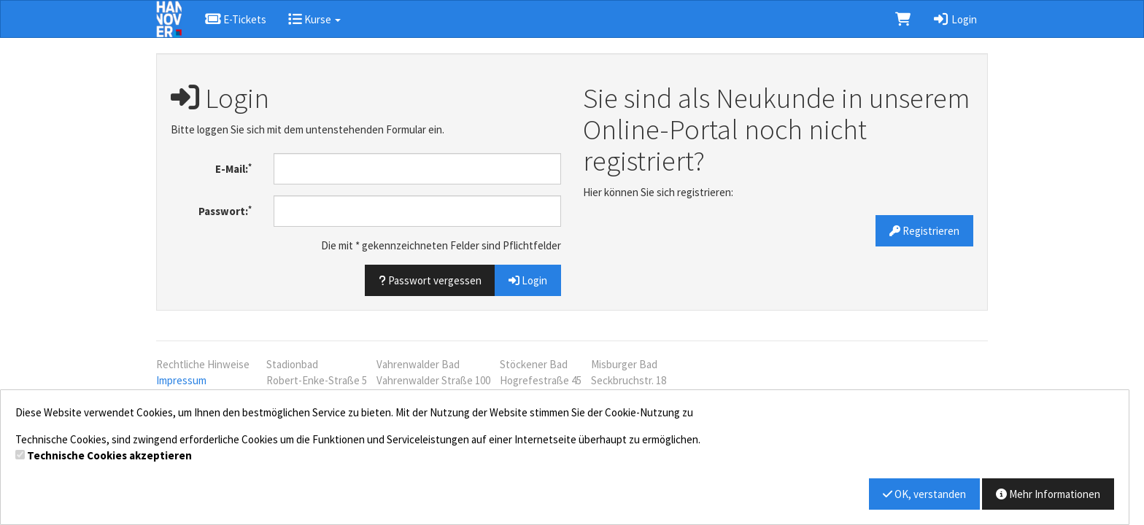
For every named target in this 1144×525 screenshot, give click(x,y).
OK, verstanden (924, 494)
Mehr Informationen (1048, 494)
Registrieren (924, 231)
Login (954, 19)
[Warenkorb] (902, 19)
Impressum (181, 380)
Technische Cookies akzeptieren (109, 455)
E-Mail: (233, 168)
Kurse (314, 19)
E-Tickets (235, 19)
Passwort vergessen (430, 280)
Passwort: (225, 211)
